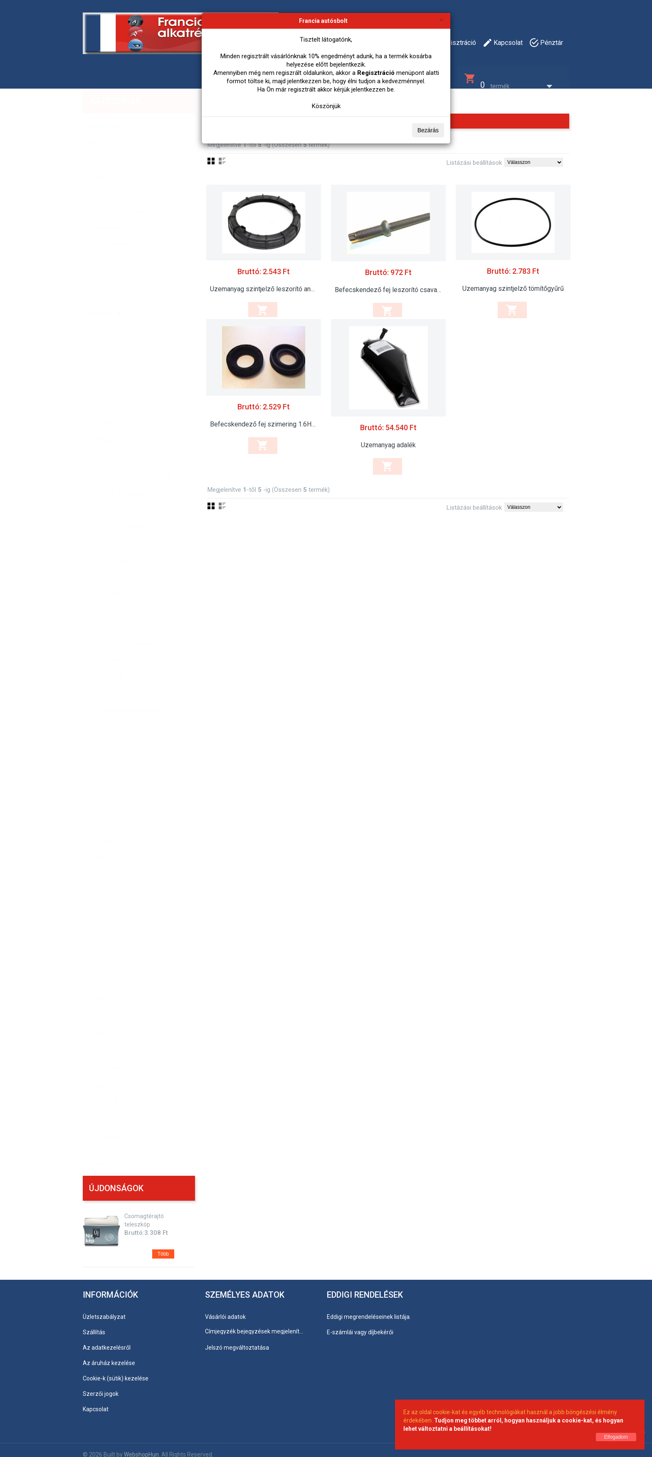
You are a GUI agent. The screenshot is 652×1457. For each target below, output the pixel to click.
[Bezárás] (441, 20)
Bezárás (428, 130)
